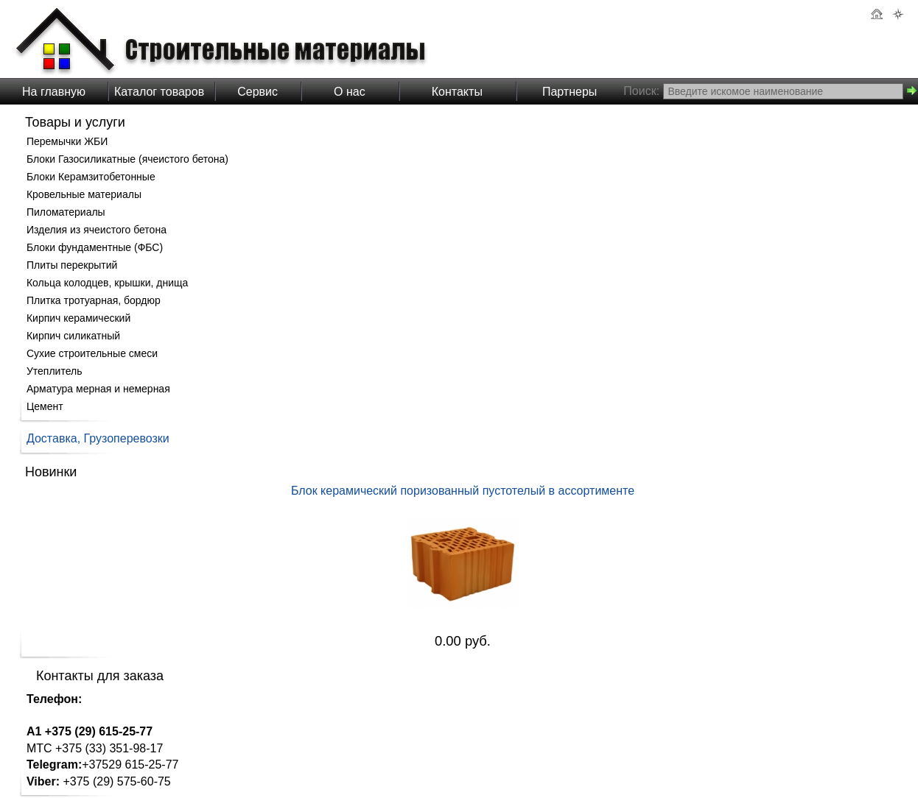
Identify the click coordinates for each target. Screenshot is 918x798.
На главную (53, 91)
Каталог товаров (159, 91)
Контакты (457, 91)
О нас (349, 91)
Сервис (257, 91)
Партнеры (569, 91)
